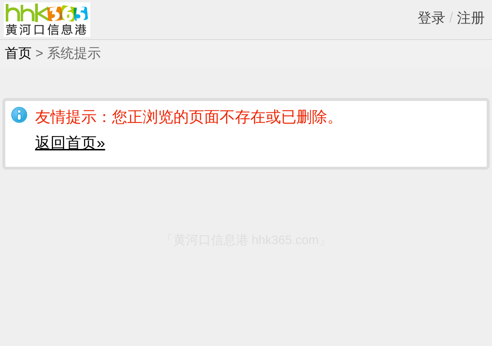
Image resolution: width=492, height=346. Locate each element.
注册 (471, 17)
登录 (431, 17)
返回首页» (70, 142)
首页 (18, 53)
